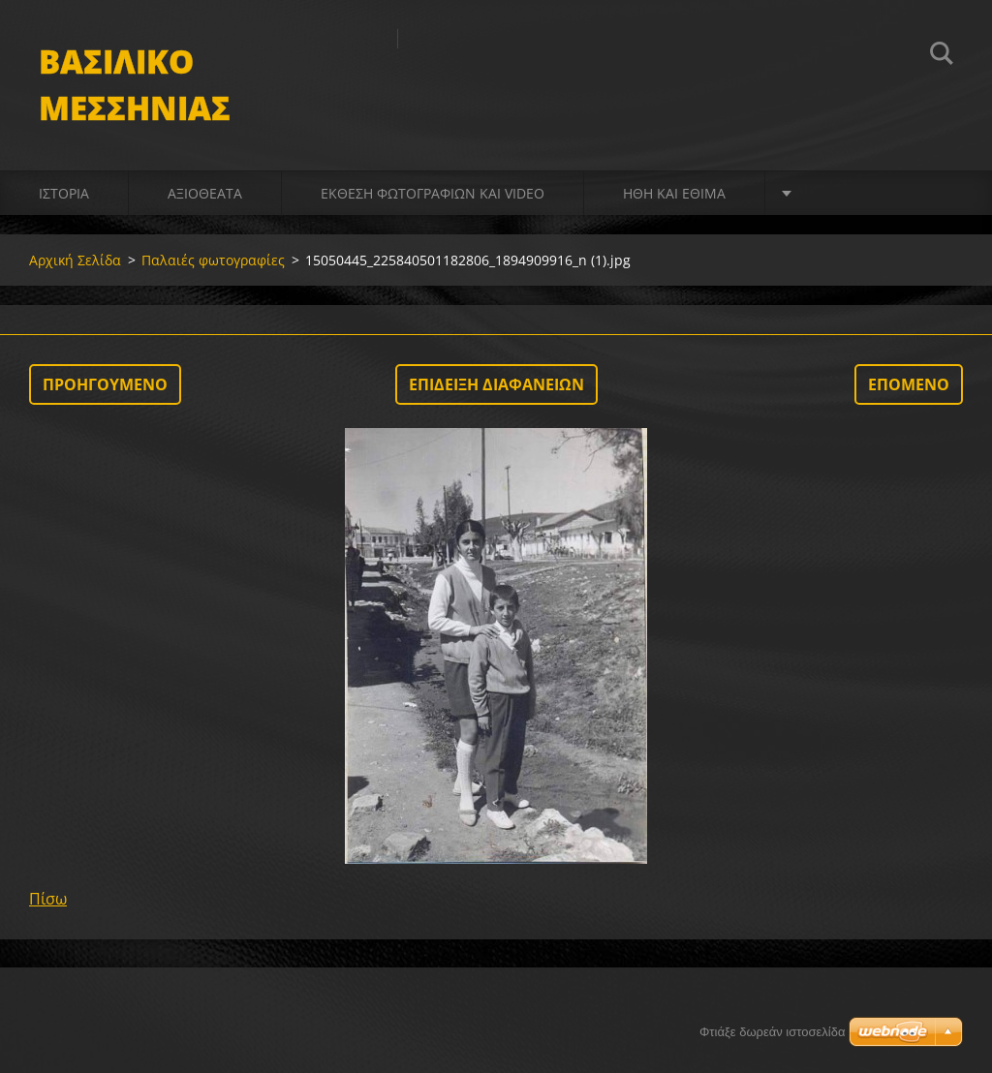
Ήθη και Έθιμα (674, 193)
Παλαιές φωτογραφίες (213, 260)
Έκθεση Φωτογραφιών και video (432, 193)
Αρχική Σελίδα (75, 260)
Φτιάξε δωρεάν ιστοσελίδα (772, 1032)
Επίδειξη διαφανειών (496, 384)
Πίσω (48, 898)
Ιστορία (64, 193)
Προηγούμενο (105, 384)
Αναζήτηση (941, 56)
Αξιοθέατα (205, 193)
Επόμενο (908, 384)
